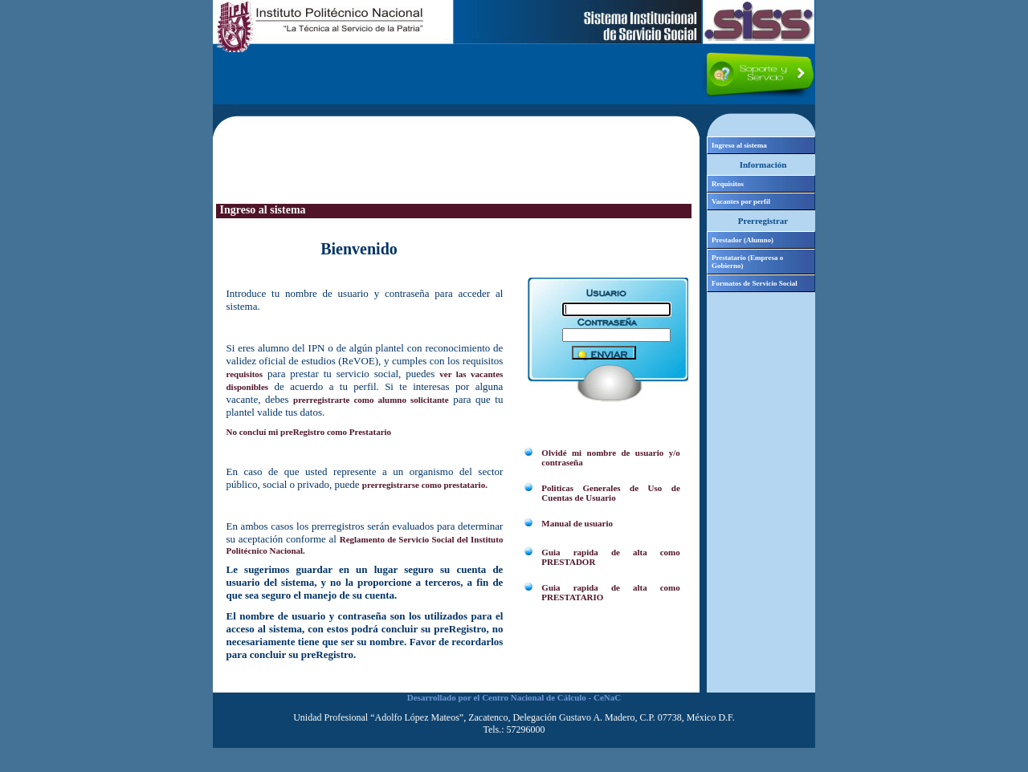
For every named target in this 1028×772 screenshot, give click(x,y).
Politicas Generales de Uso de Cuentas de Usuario (610, 492)
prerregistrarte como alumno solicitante (371, 399)
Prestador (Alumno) (742, 240)
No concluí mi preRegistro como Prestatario (309, 432)
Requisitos (728, 184)
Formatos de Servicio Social (755, 283)
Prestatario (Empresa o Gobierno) (747, 262)
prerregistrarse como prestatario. (424, 485)
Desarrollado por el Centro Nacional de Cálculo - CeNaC (514, 697)
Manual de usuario (577, 523)
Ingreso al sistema (739, 145)
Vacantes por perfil (741, 201)
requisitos (244, 374)
